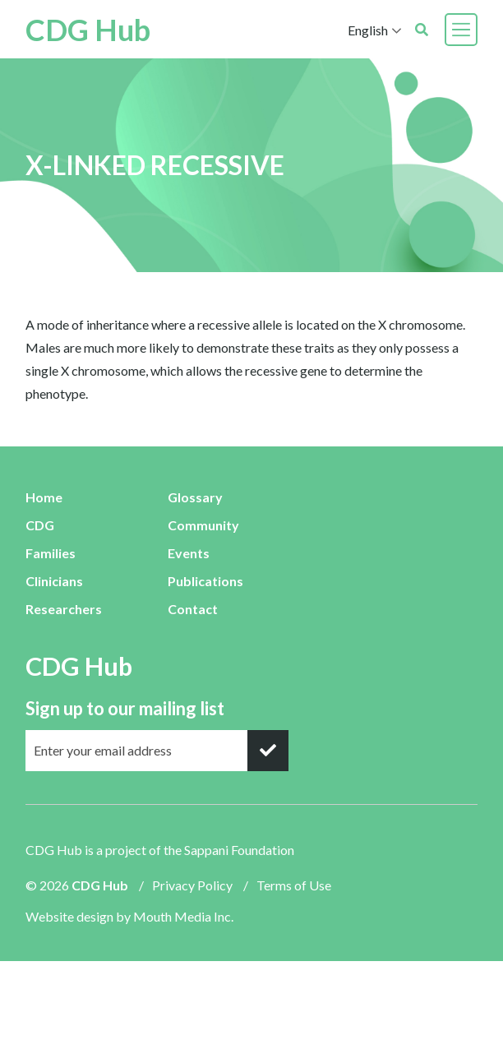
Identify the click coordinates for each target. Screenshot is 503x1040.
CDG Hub (87, 29)
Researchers (63, 609)
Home (43, 497)
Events (189, 553)
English (368, 30)
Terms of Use (293, 885)
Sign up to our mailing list (124, 708)
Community (203, 525)
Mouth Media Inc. (183, 916)
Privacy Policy (192, 885)
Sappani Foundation (239, 849)
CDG (39, 525)
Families (50, 553)
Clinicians (54, 581)
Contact (193, 609)
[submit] (267, 750)
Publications (205, 581)
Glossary (195, 497)
